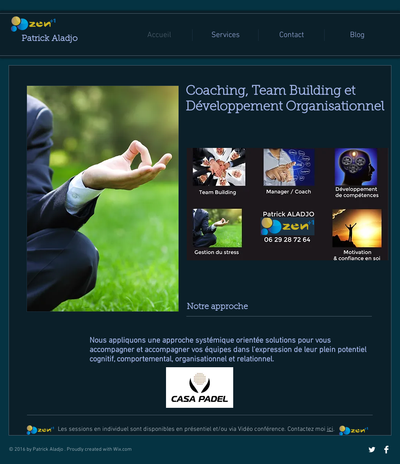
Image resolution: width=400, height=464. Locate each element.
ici (330, 429)
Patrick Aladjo (49, 39)
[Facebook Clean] (386, 449)
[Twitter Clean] (372, 449)
